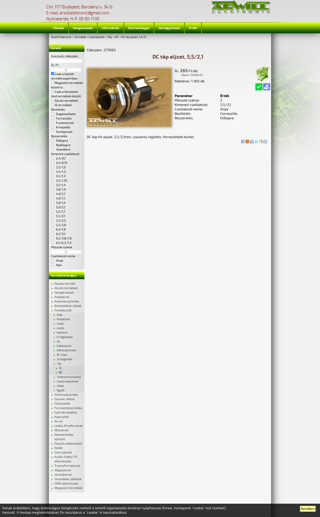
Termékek (80, 37)
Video (60, 386)
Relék (58, 448)
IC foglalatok (65, 337)
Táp (110, 37)
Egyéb (60, 390)
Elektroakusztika (66, 395)
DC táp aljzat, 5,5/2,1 (134, 37)
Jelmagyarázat (169, 28)
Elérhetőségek (139, 28)
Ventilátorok (63, 475)
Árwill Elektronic (61, 37)
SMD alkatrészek (66, 483)
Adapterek (61, 297)
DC (116, 37)
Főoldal (58, 28)
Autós (60, 328)
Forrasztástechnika (68, 408)
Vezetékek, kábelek (68, 479)
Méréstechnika (66, 350)
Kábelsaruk (64, 346)
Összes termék (64, 284)
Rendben (308, 509)
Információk (110, 28)
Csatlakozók (96, 37)
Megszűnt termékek (68, 488)
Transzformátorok (67, 466)
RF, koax (62, 355)
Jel (58, 341)
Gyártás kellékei (65, 412)
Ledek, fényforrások (68, 426)
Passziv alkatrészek (68, 443)
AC (60, 368)
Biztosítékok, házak (67, 306)
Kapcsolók (61, 417)
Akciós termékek (66, 288)
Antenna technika (66, 301)
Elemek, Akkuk (64, 399)
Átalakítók (63, 319)
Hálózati (62, 332)
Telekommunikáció (69, 377)
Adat (60, 315)
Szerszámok (63, 452)
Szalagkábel (64, 359)
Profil (193, 28)
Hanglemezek (83, 28)
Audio (60, 324)
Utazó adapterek (67, 381)
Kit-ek (58, 421)
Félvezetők (62, 404)
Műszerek (61, 430)
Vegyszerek (62, 470)
